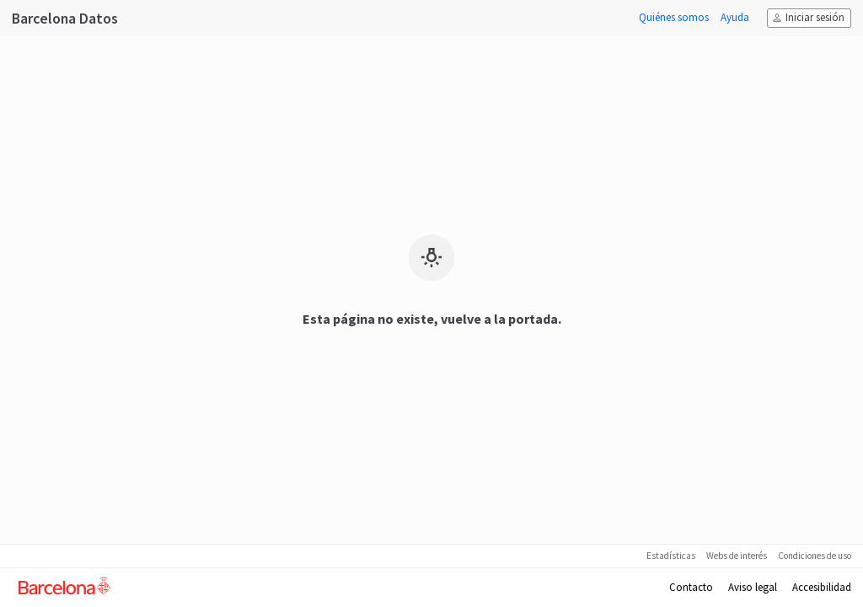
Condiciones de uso (814, 555)
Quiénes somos (674, 17)
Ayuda (735, 17)
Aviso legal (752, 587)
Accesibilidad (821, 587)
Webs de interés (736, 555)
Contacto (691, 587)
